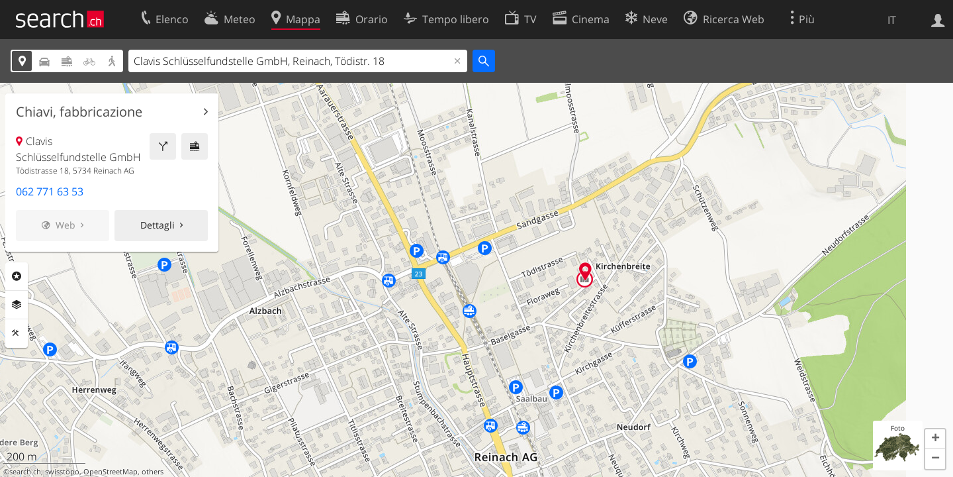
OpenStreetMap (110, 471)
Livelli (16, 305)
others (152, 471)
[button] (935, 439)
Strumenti (16, 333)
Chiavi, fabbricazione (79, 112)
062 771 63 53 (49, 191)
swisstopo (62, 471)
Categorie (16, 276)
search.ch (25, 471)
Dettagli (157, 225)
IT (891, 20)
